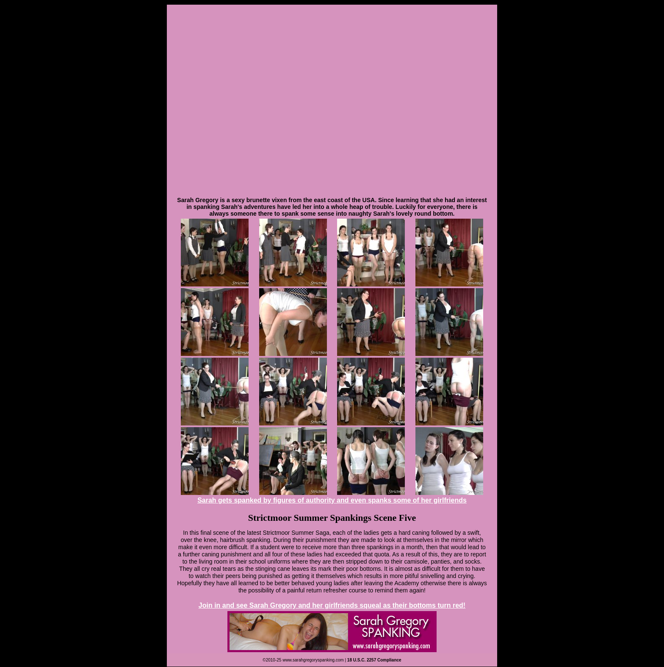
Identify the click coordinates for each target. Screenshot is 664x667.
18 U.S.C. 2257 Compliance (374, 660)
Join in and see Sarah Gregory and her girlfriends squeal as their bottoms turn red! (332, 605)
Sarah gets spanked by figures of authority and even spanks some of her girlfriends (332, 500)
